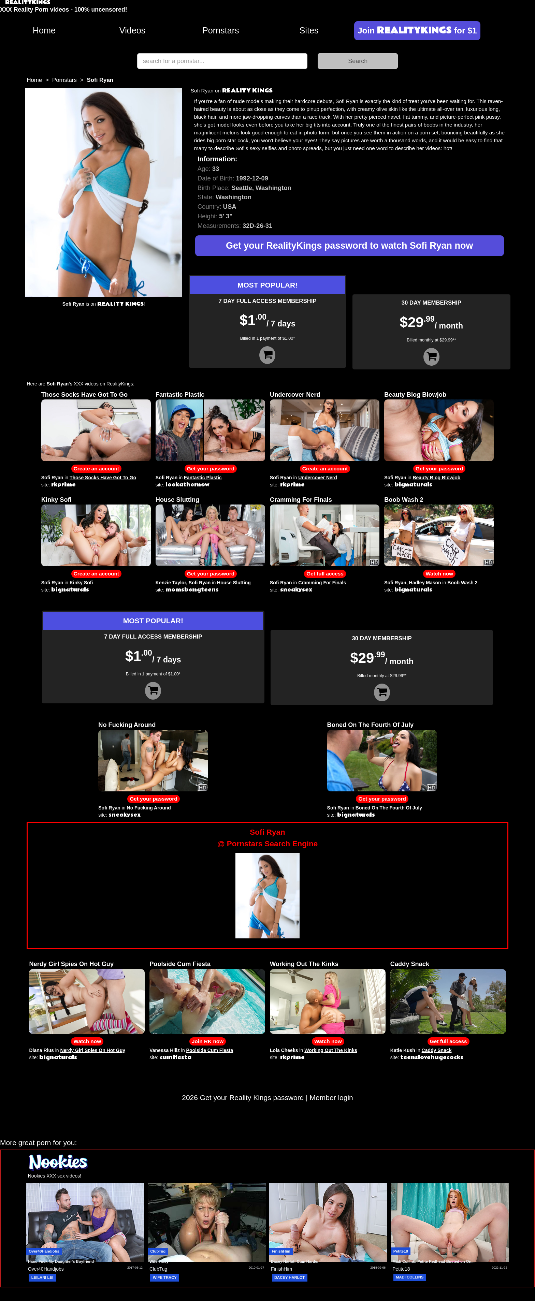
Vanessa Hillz (164, 1050)
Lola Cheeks (284, 1050)
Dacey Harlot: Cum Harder (295, 1261)
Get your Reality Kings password (252, 1097)
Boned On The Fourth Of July (370, 724)
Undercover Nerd (295, 394)
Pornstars (220, 30)
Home (44, 30)
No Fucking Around (127, 724)
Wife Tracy (159, 1261)
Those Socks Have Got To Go (84, 394)
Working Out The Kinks (304, 964)
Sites (309, 30)
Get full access (325, 573)
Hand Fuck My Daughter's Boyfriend (61, 1261)
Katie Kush (402, 1050)
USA (229, 206)
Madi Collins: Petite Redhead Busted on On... (433, 1261)
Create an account (96, 468)
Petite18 (400, 1251)
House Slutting (177, 499)
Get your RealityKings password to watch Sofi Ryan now (349, 245)
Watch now (439, 573)
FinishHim (281, 1251)
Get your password (210, 468)
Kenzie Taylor (171, 582)
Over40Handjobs (44, 1251)
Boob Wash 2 (403, 499)
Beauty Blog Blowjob (415, 394)
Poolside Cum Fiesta (180, 964)
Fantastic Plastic (180, 394)
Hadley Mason (425, 582)
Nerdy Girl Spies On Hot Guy (71, 964)
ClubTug (157, 1251)
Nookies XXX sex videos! (54, 1176)
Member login (331, 1097)
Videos (132, 30)
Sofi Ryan (52, 477)
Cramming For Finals (301, 499)
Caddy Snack (409, 964)
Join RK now (207, 1041)
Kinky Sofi (56, 499)
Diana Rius (41, 1050)
